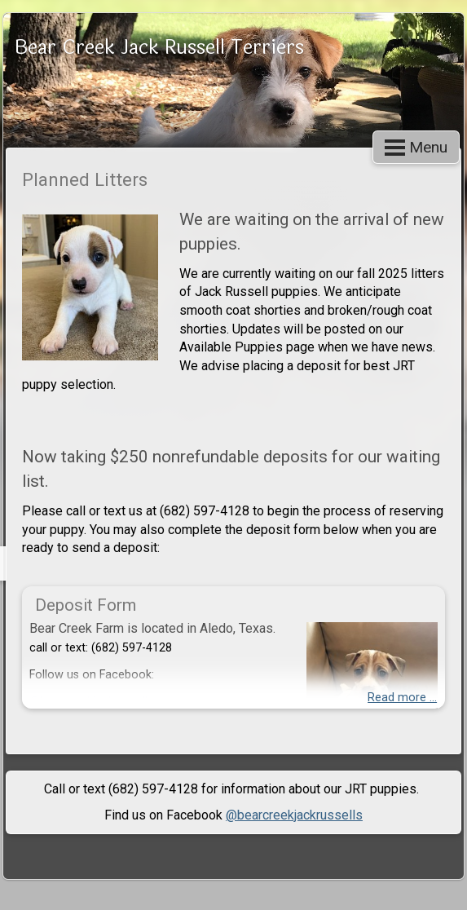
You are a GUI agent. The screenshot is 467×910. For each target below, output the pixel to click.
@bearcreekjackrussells (294, 815)
